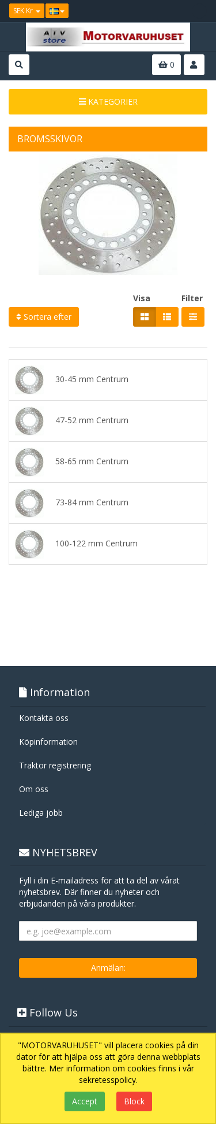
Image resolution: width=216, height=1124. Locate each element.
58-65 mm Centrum (71, 462)
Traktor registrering (55, 765)
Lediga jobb (41, 812)
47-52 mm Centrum (71, 420)
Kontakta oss (44, 717)
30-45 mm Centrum (71, 379)
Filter (192, 298)
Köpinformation (48, 741)
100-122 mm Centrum (76, 544)
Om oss (33, 788)
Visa (141, 298)
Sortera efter (43, 316)
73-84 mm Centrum (71, 503)
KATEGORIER (108, 101)
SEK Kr (26, 11)
